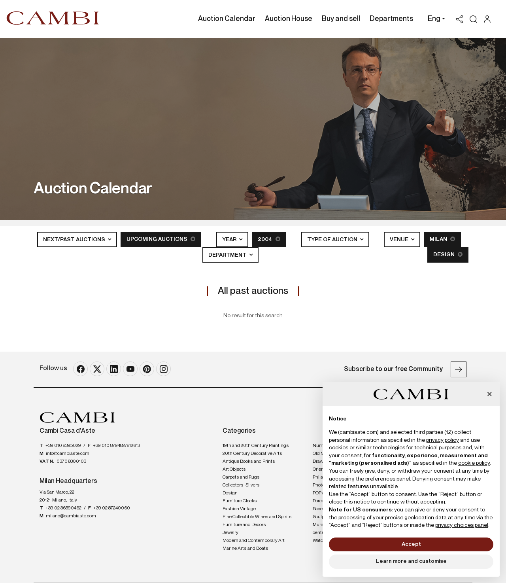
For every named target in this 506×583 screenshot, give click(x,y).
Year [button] (230, 239)
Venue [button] (400, 239)
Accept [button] (411, 544)
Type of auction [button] (333, 239)
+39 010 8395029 (63, 445)
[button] (434, 19)
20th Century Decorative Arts (252, 453)
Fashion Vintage (239, 509)
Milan (442, 239)
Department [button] (227, 255)
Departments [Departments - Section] (391, 19)
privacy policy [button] (442, 440)
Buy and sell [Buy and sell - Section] (341, 19)
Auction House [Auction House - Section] (288, 19)
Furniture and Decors (244, 524)
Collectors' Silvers (241, 485)
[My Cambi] (489, 19)
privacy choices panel (461, 525)
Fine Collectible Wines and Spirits (257, 517)
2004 (269, 239)
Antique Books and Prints (249, 461)
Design (448, 254)
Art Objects (234, 469)
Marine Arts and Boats (245, 548)
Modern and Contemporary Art (254, 540)
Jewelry (230, 532)
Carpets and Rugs (241, 477)
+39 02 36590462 (63, 508)
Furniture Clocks (240, 501)
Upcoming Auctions (160, 239)
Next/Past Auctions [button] (74, 239)
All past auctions (253, 291)
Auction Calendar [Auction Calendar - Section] (226, 19)
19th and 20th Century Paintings (256, 445)
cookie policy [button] (474, 463)
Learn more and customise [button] (411, 561)
